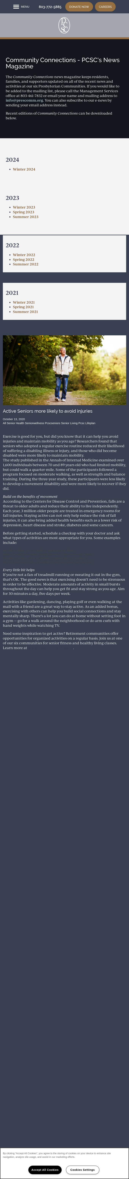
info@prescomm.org (24, 116)
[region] (64, 1163)
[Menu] (21, 6)
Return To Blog (14, 348)
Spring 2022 (23, 275)
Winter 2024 (24, 184)
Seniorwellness (34, 438)
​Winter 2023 (24, 222)
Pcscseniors (52, 438)
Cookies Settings (82, 1169)
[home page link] (64, 29)
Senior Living (69, 438)
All (4, 438)
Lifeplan (90, 438)
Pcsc (81, 438)
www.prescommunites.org (50, 663)
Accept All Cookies (45, 1169)
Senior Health (15, 438)
